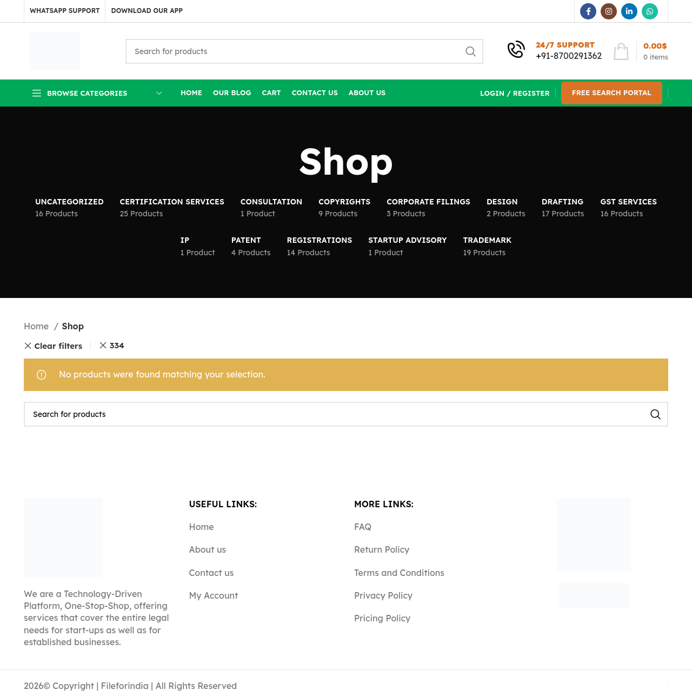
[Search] (304, 51)
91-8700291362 (571, 55)
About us (208, 549)
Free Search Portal (611, 92)
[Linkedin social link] (629, 11)
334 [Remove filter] (117, 345)
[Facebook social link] (588, 11)
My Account (213, 595)
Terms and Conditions (399, 572)
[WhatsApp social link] (650, 11)
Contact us (211, 572)
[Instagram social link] (609, 11)
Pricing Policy (382, 618)
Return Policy (381, 549)
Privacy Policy (383, 595)
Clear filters (59, 346)
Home (37, 326)
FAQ (362, 526)
